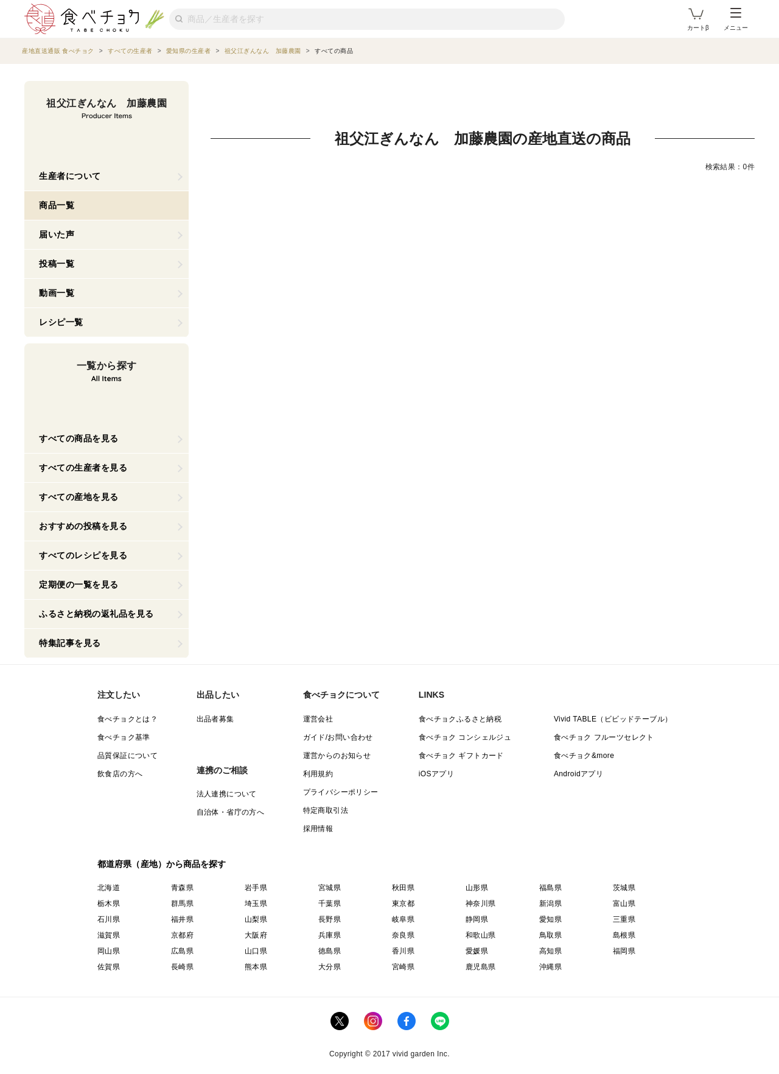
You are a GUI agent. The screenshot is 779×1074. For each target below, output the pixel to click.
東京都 (403, 903)
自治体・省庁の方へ (231, 812)
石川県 (108, 919)
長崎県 (182, 967)
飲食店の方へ (119, 774)
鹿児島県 (481, 967)
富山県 (624, 903)
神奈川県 (481, 903)
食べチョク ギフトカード (461, 755)
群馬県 (182, 903)
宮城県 (329, 887)
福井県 (182, 919)
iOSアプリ (436, 774)
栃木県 (108, 903)
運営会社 (318, 719)
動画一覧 (56, 293)
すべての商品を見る (79, 438)
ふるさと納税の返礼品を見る (96, 614)
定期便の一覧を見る (79, 584)
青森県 (182, 887)
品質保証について (127, 755)
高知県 (550, 951)
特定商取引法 (325, 810)
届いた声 (56, 234)
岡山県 (108, 951)
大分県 (329, 967)
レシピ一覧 (61, 322)
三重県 (624, 919)
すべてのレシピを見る (83, 555)
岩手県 (256, 887)
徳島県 (329, 951)
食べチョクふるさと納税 (460, 719)
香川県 (403, 951)
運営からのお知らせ (337, 755)
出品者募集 (215, 719)
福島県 (550, 887)
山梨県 (256, 919)
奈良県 (403, 935)
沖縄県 (550, 967)
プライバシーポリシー (341, 792)
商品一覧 (56, 205)
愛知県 (550, 919)
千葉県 (329, 903)
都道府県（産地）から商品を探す (161, 864)
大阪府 (256, 935)
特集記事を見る (70, 643)
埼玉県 (256, 903)
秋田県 (403, 887)
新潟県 (550, 903)
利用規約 (318, 774)
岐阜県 (403, 919)
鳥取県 (550, 935)
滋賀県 (108, 935)
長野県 (329, 919)
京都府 (182, 935)
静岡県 (477, 919)
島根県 (624, 935)
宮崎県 (403, 967)
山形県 (477, 887)
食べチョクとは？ (127, 719)
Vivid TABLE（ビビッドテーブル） (613, 719)
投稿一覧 (56, 263)
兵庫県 (329, 935)
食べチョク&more (584, 755)
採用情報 (318, 828)
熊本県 (256, 967)
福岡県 (624, 951)
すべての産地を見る (79, 497)
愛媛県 (477, 951)
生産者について (70, 176)
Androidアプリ (578, 774)
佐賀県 (108, 967)
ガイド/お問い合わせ (338, 737)
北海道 (108, 887)
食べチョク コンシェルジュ (465, 737)
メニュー (736, 19)
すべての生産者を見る (83, 467)
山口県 (256, 951)
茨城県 (624, 887)
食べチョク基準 (123, 737)
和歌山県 (481, 935)
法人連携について (227, 794)
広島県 (182, 951)
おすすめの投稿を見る (83, 526)
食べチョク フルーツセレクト (604, 737)
